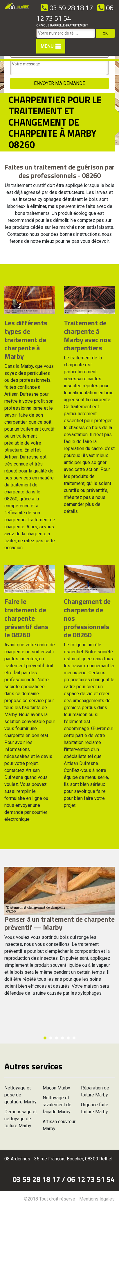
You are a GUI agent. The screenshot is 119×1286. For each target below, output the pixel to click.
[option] (59, 934)
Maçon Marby (56, 1088)
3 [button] (56, 1038)
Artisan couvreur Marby (59, 1125)
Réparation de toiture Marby (95, 1091)
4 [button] (62, 1038)
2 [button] (50, 1038)
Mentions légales (97, 1199)
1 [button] (45, 1038)
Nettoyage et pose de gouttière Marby (20, 1095)
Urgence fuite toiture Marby (94, 1108)
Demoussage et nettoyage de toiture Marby (20, 1118)
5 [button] (68, 1038)
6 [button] (74, 1038)
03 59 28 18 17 (67, 7)
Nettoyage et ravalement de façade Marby (57, 1104)
